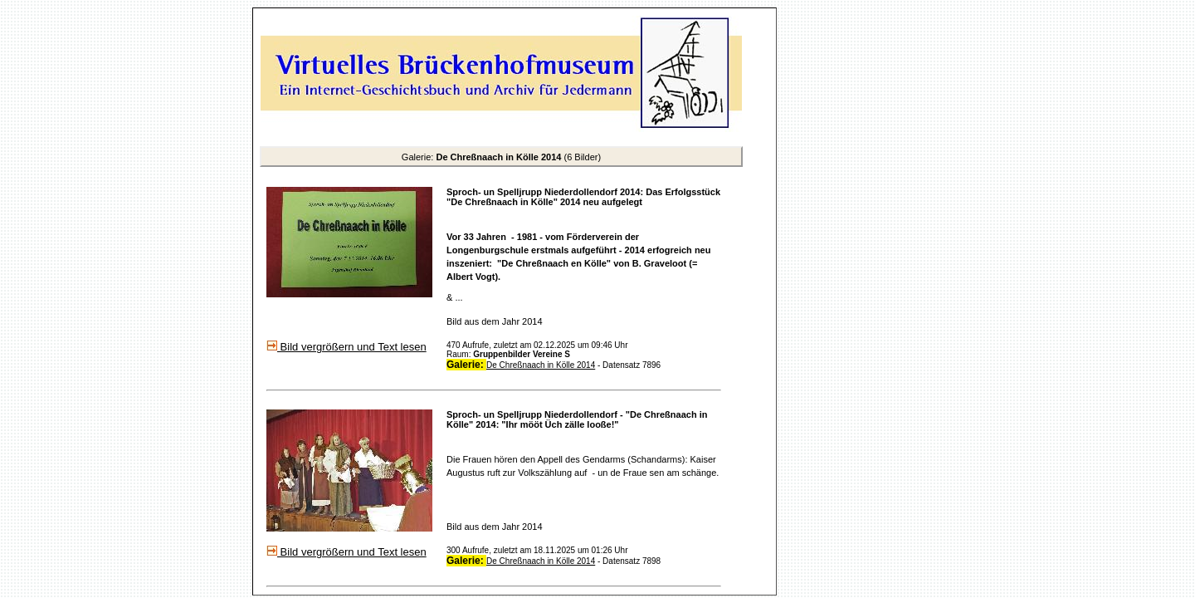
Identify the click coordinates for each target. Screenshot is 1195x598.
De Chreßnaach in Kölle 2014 (540, 365)
